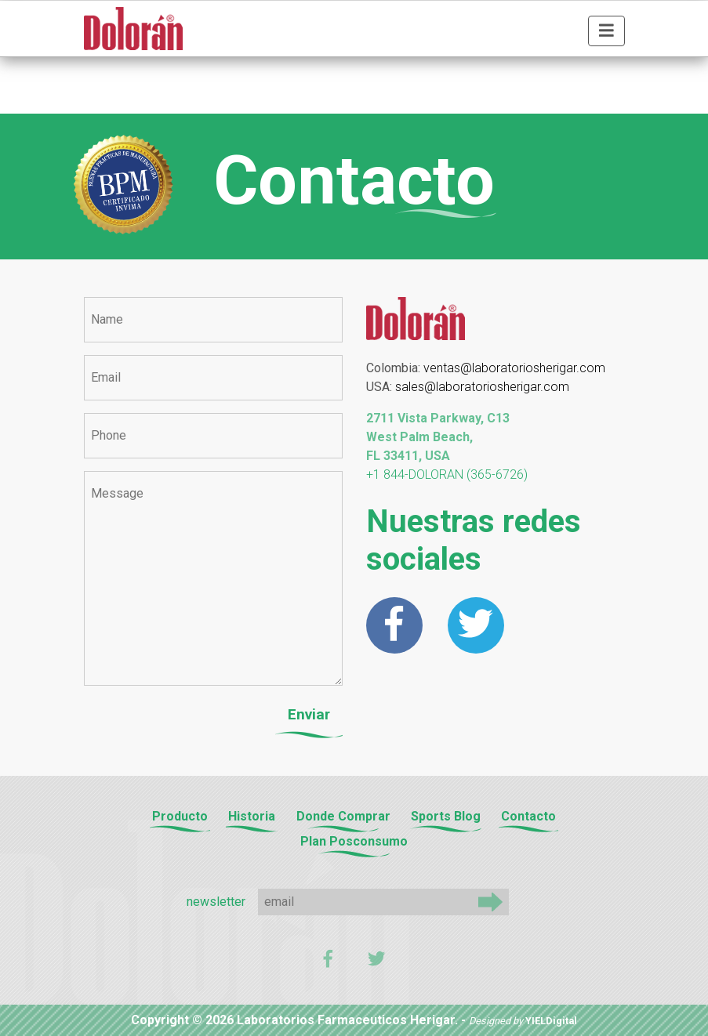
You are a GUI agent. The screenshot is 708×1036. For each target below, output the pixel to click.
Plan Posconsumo (354, 841)
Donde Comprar (343, 816)
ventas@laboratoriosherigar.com (514, 367)
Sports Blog (446, 816)
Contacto (528, 816)
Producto (180, 816)
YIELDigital (551, 1021)
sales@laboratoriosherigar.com (482, 386)
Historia (251, 816)
